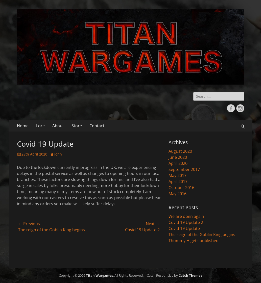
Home (23, 125)
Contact (96, 125)
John (58, 154)
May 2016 (177, 193)
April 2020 (178, 163)
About (58, 125)
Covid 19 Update (184, 228)
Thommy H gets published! (194, 240)
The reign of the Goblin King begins (202, 234)
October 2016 (181, 187)
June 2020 (178, 157)
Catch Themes (190, 275)
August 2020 (180, 151)
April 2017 (178, 181)
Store (77, 125)
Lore (40, 125)
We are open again (186, 216)
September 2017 (184, 169)
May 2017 (177, 175)
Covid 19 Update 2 (186, 222)
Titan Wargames (99, 275)
